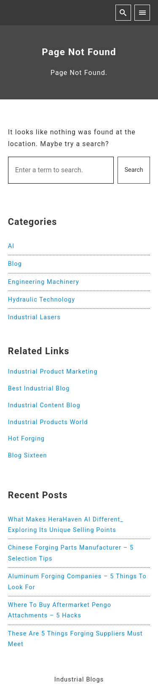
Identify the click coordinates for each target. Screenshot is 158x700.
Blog (15, 263)
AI (11, 246)
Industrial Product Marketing (53, 371)
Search (134, 170)
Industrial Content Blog (44, 405)
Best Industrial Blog (39, 388)
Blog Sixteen (27, 455)
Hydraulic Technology (41, 299)
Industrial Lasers (34, 317)
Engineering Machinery (43, 282)
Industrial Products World (48, 422)
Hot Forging (26, 438)
